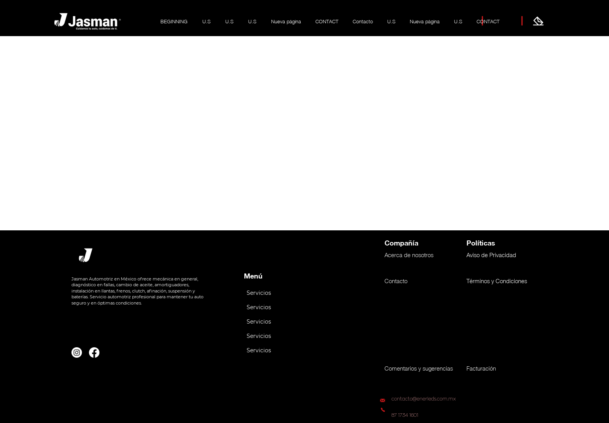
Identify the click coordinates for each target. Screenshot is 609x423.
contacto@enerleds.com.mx (424, 399)
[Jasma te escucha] (538, 21)
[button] (276, 293)
